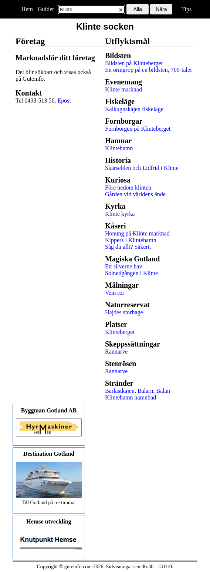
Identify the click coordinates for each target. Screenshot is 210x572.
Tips (186, 9)
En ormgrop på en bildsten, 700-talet (148, 70)
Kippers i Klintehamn (130, 240)
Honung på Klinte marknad (137, 233)
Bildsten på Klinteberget (134, 63)
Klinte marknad (123, 89)
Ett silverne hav (123, 266)
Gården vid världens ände (135, 194)
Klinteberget (120, 332)
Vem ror (114, 293)
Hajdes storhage (124, 312)
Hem (27, 9)
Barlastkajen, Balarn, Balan (137, 391)
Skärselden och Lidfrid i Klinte (142, 168)
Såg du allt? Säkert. (128, 247)
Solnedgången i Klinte (131, 273)
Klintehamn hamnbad (130, 397)
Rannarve (116, 351)
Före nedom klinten (128, 187)
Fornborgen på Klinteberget (137, 129)
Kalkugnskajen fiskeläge (134, 109)
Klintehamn (119, 148)
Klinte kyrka (120, 214)
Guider (46, 9)
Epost (64, 100)
